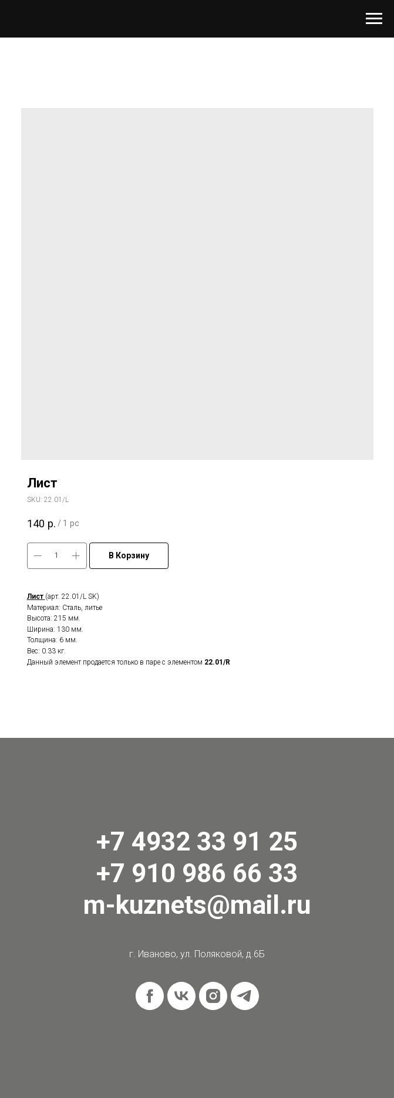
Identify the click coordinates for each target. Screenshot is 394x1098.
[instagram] (213, 996)
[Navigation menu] (374, 19)
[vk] (181, 996)
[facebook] (150, 996)
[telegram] (245, 996)
